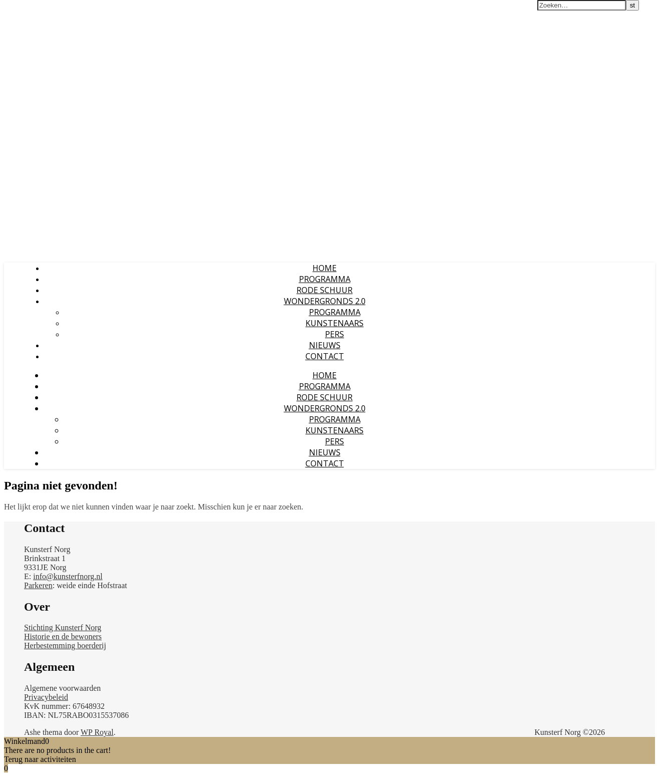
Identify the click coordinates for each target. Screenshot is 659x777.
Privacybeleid (46, 697)
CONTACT (324, 356)
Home (324, 268)
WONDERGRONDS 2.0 (325, 301)
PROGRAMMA (325, 279)
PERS (334, 334)
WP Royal (97, 732)
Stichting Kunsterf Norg (62, 627)
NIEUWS (325, 345)
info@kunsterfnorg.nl (67, 576)
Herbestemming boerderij (65, 645)
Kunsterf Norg (31, 9)
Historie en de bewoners (63, 636)
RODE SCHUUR (324, 290)
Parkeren (38, 585)
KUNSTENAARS (334, 323)
